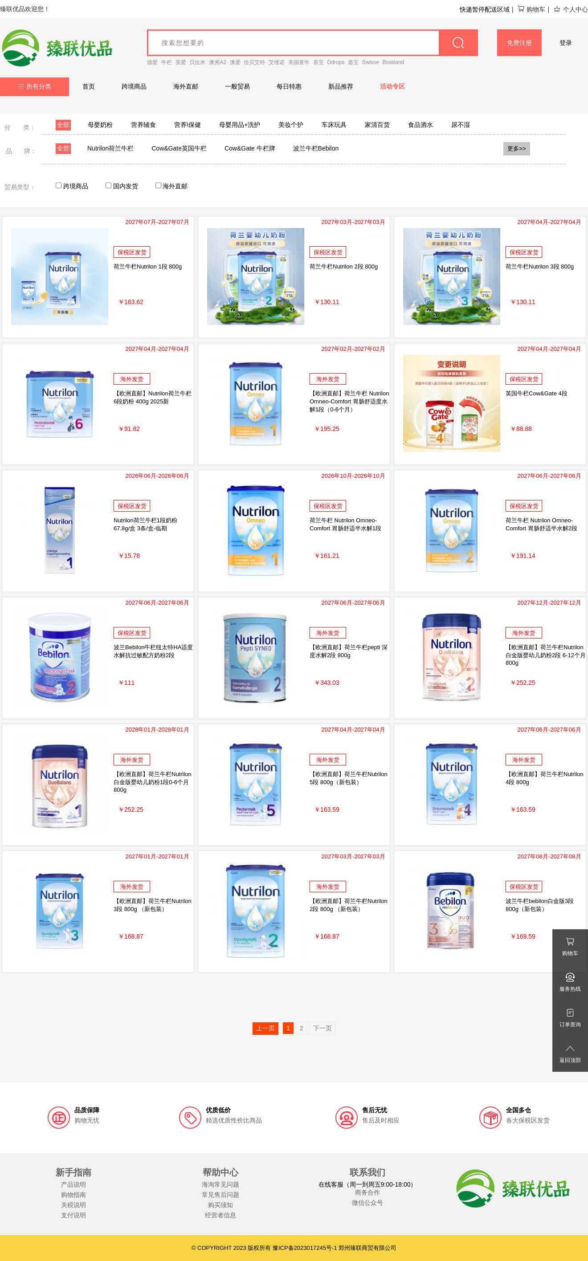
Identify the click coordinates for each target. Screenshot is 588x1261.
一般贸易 (237, 86)
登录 (565, 42)
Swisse (370, 62)
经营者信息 (220, 1215)
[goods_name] (312, 42)
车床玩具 (334, 124)
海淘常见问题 (220, 1184)
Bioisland (393, 62)
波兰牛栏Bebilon (316, 148)
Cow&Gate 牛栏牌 (250, 148)
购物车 (531, 9)
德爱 (152, 62)
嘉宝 (353, 62)
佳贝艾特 (254, 62)
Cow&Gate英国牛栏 (179, 148)
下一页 (322, 1028)
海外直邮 (185, 86)
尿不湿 (460, 124)
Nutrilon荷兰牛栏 (110, 148)
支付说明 (73, 1215)
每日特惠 (289, 86)
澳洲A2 (217, 62)
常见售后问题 (220, 1194)
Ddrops (336, 62)
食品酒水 (420, 124)
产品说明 (73, 1184)
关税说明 (73, 1204)
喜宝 (318, 62)
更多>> (516, 148)
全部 (63, 124)
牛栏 (166, 62)
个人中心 (570, 9)
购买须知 (220, 1204)
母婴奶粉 (100, 124)
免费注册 (519, 42)
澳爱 (235, 62)
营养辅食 (143, 124)
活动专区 (392, 86)
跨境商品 (134, 86)
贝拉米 (197, 62)
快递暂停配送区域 (485, 9)
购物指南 (73, 1194)
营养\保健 (187, 124)
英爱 (181, 62)
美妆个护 (290, 124)
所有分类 (34, 86)
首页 (88, 86)
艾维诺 (277, 62)
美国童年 (299, 62)
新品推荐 (340, 86)
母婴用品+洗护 (239, 124)
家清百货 (377, 124)
